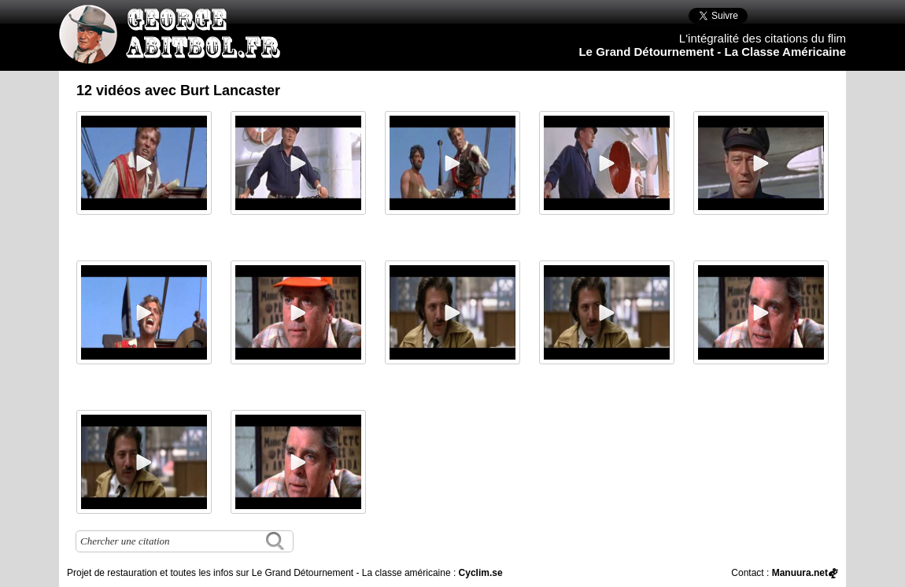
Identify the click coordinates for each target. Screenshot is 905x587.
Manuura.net (800, 572)
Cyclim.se (481, 572)
